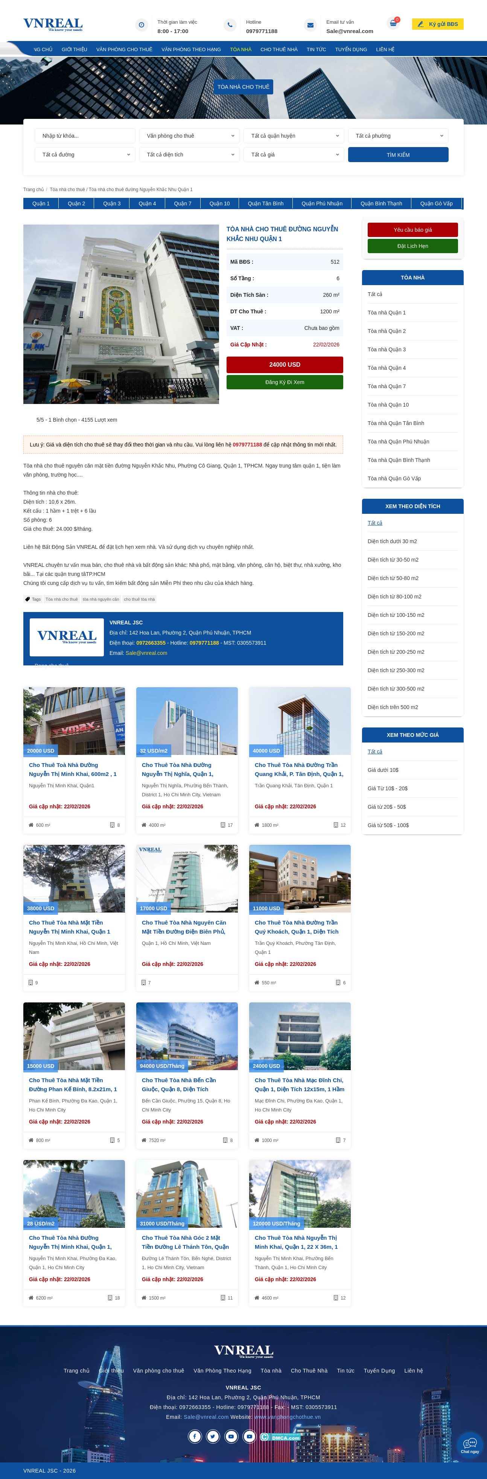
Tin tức (316, 49)
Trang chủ (38, 49)
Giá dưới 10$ (383, 770)
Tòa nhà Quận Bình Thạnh (399, 460)
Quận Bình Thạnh (381, 203)
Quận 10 (220, 203)
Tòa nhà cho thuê (62, 599)
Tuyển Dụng (351, 49)
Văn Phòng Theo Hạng (191, 49)
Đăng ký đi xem (284, 382)
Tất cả (375, 294)
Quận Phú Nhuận (322, 203)
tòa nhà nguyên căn (101, 599)
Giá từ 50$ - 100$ (388, 825)
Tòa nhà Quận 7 (387, 386)
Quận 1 (41, 203)
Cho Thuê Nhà (279, 49)
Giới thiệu (74, 49)
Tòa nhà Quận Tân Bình (396, 423)
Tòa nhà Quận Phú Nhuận (398, 442)
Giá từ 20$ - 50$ (387, 807)
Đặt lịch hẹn (412, 246)
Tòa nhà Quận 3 (387, 349)
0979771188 (261, 31)
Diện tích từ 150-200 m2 (396, 633)
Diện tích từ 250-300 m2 (396, 670)
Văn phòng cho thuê (124, 49)
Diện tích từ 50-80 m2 (393, 578)
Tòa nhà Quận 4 (387, 368)
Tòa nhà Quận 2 (387, 331)
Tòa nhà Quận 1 (387, 313)
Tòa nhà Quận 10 (388, 405)
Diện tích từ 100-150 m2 (396, 615)
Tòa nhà (240, 49)
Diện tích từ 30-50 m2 (393, 560)
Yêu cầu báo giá (413, 230)
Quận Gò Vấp (436, 203)
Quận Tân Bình (266, 203)
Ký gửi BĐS (443, 24)
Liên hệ (385, 49)
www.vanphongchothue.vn (287, 1417)
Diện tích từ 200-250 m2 (396, 652)
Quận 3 (111, 203)
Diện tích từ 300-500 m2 (396, 689)
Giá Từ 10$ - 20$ (388, 788)
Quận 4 (147, 203)
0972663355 (151, 643)
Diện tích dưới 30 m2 (392, 541)
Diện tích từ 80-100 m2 (395, 597)
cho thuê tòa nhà (139, 599)
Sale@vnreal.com (349, 31)
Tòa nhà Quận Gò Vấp (394, 478)
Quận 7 (183, 203)
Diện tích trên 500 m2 (393, 707)
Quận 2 (76, 203)
